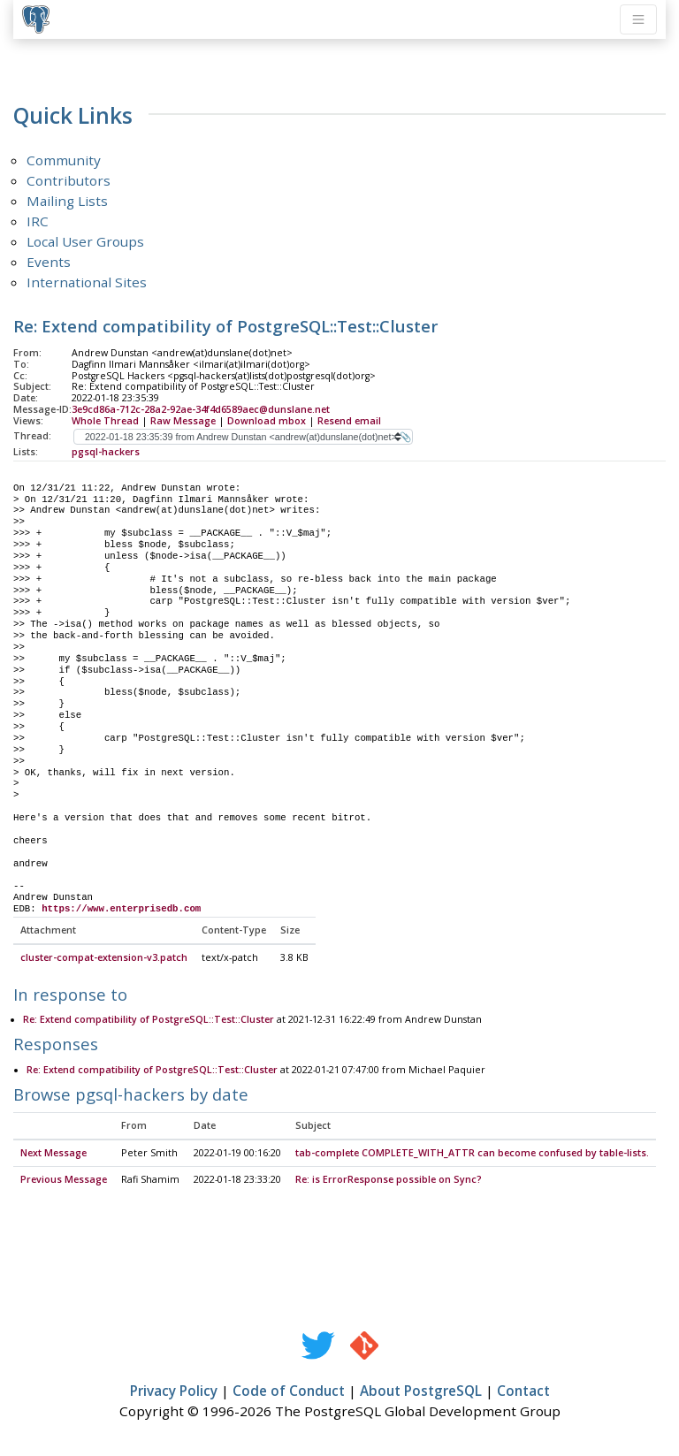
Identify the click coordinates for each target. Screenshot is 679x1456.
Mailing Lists (67, 201)
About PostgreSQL (421, 1391)
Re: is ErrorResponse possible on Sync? (388, 1180)
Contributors (69, 180)
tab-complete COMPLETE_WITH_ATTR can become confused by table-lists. (472, 1153)
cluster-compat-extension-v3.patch (103, 958)
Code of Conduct (289, 1391)
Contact (523, 1391)
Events (49, 262)
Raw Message (183, 421)
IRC (38, 221)
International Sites (87, 282)
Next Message (53, 1153)
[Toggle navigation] (638, 19)
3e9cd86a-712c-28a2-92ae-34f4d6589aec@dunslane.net (201, 409)
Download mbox (266, 421)
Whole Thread (105, 421)
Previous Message (63, 1180)
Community (64, 160)
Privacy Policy (173, 1391)
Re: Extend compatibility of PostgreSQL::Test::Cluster (148, 1020)
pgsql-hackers (106, 452)
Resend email (349, 421)
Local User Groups (85, 241)
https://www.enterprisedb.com (121, 909)
